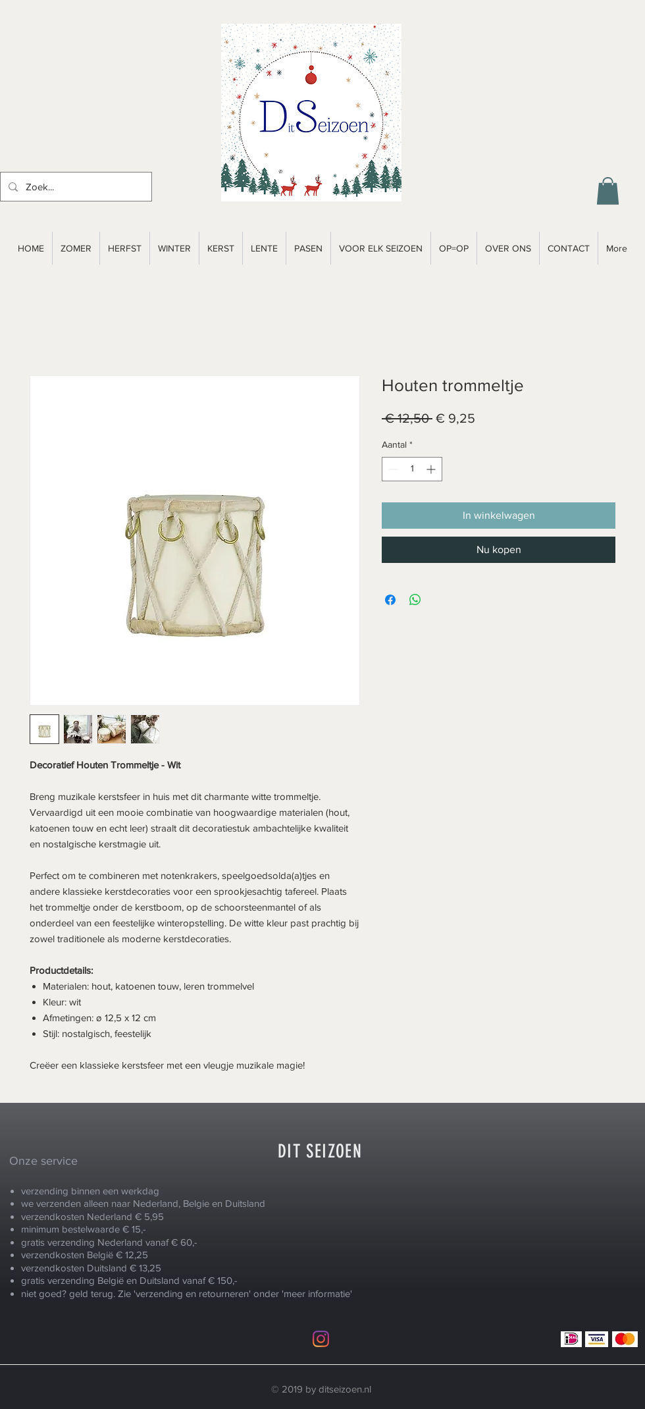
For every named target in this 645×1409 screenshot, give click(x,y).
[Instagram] (321, 1339)
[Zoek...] (75, 187)
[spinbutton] (412, 469)
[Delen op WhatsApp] (415, 600)
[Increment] (432, 469)
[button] (607, 191)
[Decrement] (392, 469)
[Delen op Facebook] (390, 600)
